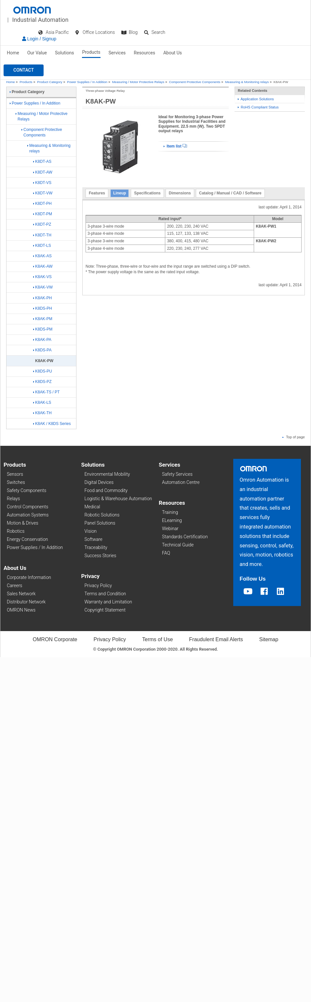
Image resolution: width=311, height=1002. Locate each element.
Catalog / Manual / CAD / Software (230, 193)
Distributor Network (26, 601)
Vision (91, 531)
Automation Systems (27, 514)
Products (91, 52)
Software (93, 539)
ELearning (172, 520)
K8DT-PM (42, 214)
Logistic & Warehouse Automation (118, 498)
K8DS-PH (42, 308)
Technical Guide (178, 544)
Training (170, 512)
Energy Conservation (27, 539)
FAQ (166, 553)
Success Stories (100, 555)
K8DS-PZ (42, 381)
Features (97, 193)
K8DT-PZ (42, 224)
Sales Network (21, 593)
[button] (24, 70)
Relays (13, 498)
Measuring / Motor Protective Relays (138, 82)
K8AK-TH (42, 413)
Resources (144, 52)
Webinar (170, 528)
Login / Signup (39, 38)
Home (13, 52)
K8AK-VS (42, 277)
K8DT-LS (42, 245)
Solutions (64, 52)
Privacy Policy (98, 585)
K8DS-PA (42, 350)
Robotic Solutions (102, 514)
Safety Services (177, 474)
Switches (16, 482)
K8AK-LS (42, 402)
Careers (14, 585)
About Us (172, 52)
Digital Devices (99, 482)
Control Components (27, 506)
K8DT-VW (42, 193)
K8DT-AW (42, 172)
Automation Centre (180, 482)
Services (117, 52)
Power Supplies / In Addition (87, 82)
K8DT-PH (42, 203)
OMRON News (21, 610)
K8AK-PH (42, 298)
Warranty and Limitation (108, 601)
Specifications (147, 193)
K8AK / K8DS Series (52, 423)
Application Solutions (256, 99)
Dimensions (180, 193)
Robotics (15, 531)
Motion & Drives (22, 523)
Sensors (15, 474)
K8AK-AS (42, 256)
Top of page (293, 437)
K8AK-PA (42, 339)
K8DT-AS (42, 161)
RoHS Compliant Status (258, 107)
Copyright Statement (105, 610)
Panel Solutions (100, 523)
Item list (175, 146)
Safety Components (26, 490)
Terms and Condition (105, 593)
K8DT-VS (42, 182)
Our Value (37, 52)
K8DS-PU (42, 371)
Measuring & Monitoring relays (247, 82)
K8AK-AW (43, 266)
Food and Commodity (106, 490)
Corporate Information (29, 577)
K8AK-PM (42, 319)
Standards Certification (185, 536)
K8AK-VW (43, 287)
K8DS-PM (42, 329)
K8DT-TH (42, 235)
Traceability (96, 547)
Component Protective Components (195, 82)
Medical (92, 506)
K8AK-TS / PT (46, 392)
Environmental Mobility (107, 474)
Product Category (49, 82)
